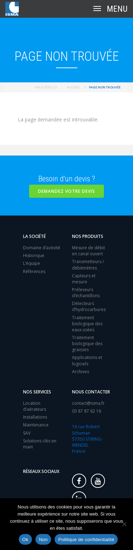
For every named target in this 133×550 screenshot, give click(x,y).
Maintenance (36, 425)
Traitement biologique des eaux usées (87, 324)
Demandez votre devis (66, 191)
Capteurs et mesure (83, 279)
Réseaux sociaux (41, 471)
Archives (80, 372)
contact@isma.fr (88, 403)
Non (43, 539)
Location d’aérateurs (34, 406)
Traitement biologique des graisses (87, 343)
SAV (27, 433)
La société (34, 236)
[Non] (124, 524)
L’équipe (31, 263)
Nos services (37, 392)
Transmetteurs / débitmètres (88, 264)
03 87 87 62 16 (86, 411)
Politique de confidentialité (86, 539)
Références (34, 271)
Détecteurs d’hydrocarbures (89, 306)
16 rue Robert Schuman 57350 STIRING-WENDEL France (87, 439)
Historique (33, 255)
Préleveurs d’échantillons (86, 293)
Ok (25, 539)
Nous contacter (91, 392)
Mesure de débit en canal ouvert (88, 251)
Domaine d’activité (41, 248)
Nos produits (87, 236)
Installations (35, 417)
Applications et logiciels (87, 360)
